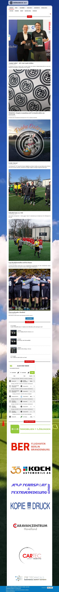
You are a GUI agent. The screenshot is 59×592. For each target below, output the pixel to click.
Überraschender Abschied (17, 312)
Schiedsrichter (37, 7)
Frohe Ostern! (13, 163)
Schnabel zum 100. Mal (16, 213)
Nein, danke (50, 587)
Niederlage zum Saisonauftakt (23, 340)
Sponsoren (17, 10)
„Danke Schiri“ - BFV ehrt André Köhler (21, 63)
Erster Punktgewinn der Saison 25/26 (25, 331)
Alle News (29, 318)
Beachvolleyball (28, 10)
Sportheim (11, 10)
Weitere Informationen (10, 591)
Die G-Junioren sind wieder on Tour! (19, 357)
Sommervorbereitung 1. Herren (24, 348)
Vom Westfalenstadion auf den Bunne (20, 262)
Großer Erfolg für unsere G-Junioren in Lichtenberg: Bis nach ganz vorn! (26, 326)
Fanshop (21, 10)
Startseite (11, 7)
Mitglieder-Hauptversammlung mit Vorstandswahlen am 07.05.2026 (26, 113)
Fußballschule (44, 7)
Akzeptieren (44, 587)
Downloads (35, 10)
